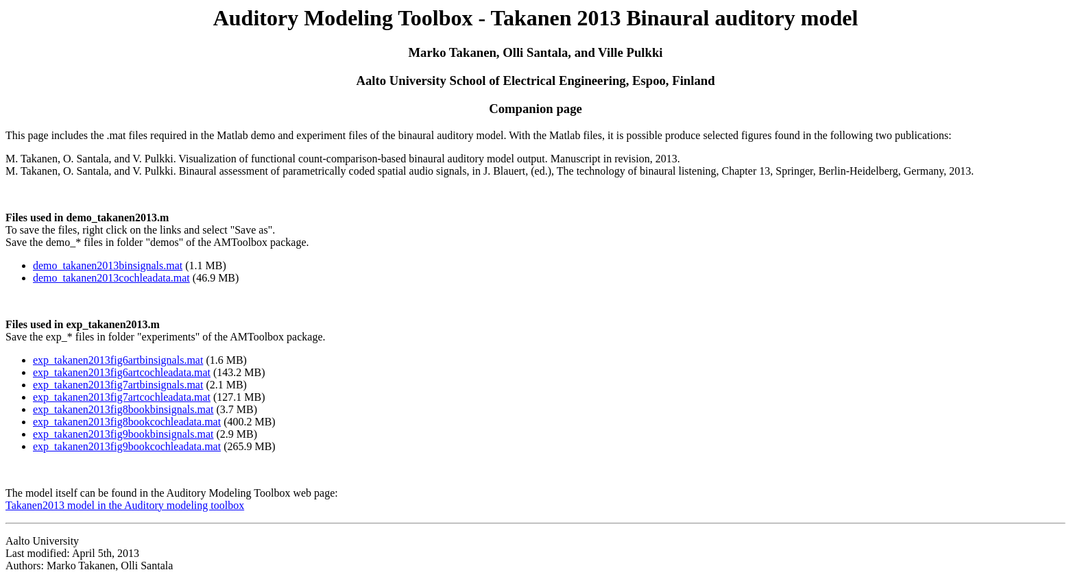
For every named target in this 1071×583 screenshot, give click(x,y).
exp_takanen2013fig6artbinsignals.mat (118, 360)
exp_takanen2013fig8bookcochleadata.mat (127, 421)
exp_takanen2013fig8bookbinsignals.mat (123, 409)
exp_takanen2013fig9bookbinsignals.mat (123, 434)
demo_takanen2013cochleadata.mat (111, 278)
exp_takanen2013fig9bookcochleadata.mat (127, 446)
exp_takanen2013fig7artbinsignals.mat (118, 384)
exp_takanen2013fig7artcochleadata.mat (121, 397)
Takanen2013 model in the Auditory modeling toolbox (124, 505)
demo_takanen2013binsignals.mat (107, 265)
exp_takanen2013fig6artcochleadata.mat (121, 372)
